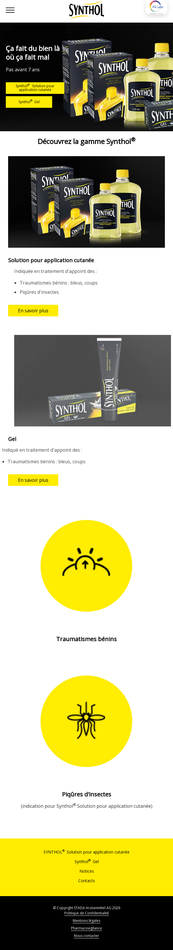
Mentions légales (86, 920)
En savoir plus (33, 310)
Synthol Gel (29, 101)
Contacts (86, 880)
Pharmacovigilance (86, 928)
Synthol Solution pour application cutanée (35, 87)
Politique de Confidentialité (86, 913)
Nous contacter (86, 935)
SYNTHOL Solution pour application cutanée (86, 852)
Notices (86, 871)
